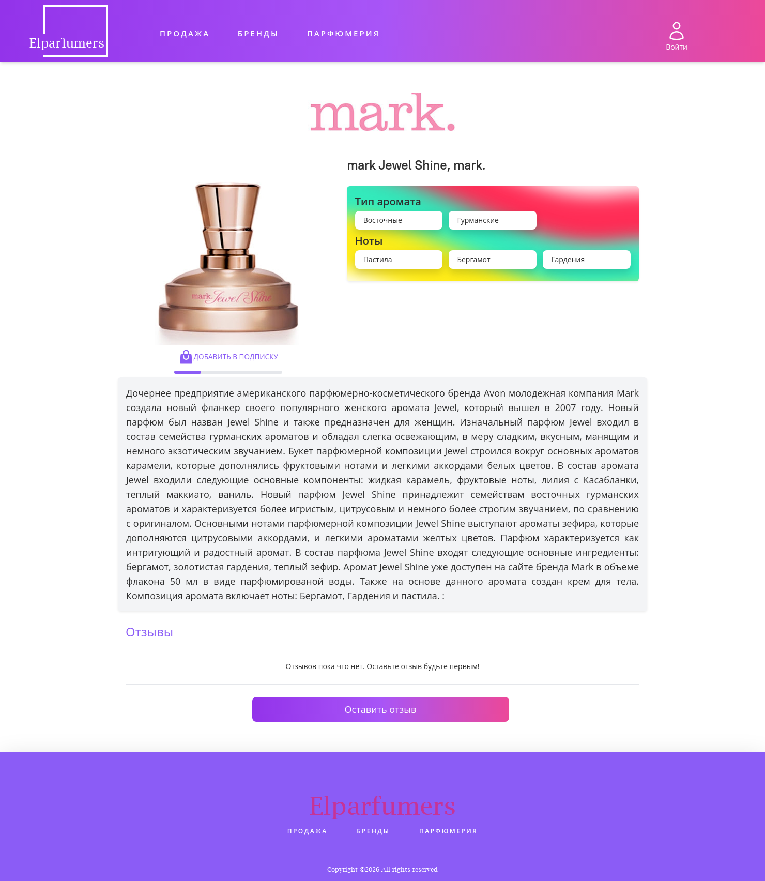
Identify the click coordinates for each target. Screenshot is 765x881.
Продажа (185, 33)
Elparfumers (382, 805)
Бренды (258, 33)
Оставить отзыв (381, 709)
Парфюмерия (343, 33)
